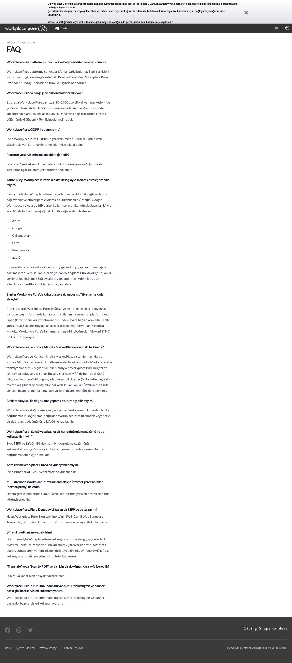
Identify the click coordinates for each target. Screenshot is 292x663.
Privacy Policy (48, 648)
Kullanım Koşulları (72, 648)
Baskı (8, 648)
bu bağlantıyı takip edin (61, 7)
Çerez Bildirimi (25, 648)
